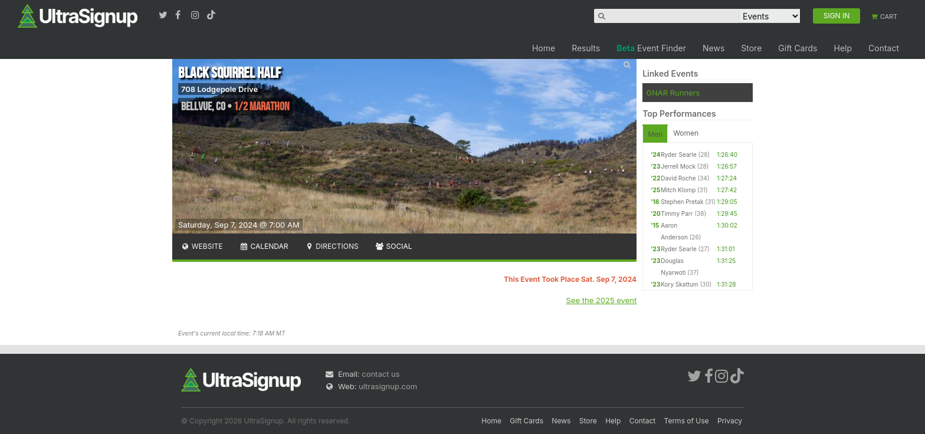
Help (843, 48)
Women (685, 133)
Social (393, 246)
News (713, 48)
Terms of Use (686, 420)
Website (202, 246)
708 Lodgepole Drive (219, 89)
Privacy (729, 420)
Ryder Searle (679, 154)
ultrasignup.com (388, 386)
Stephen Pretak (682, 201)
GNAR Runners (673, 92)
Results (586, 48)
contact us (380, 374)
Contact (883, 48)
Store (751, 48)
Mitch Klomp (678, 189)
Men (655, 134)
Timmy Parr (677, 213)
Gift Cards (797, 48)
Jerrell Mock (678, 166)
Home (543, 48)
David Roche (678, 178)
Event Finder (651, 48)
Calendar (264, 246)
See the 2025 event (601, 300)
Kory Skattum (679, 284)
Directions (331, 246)
